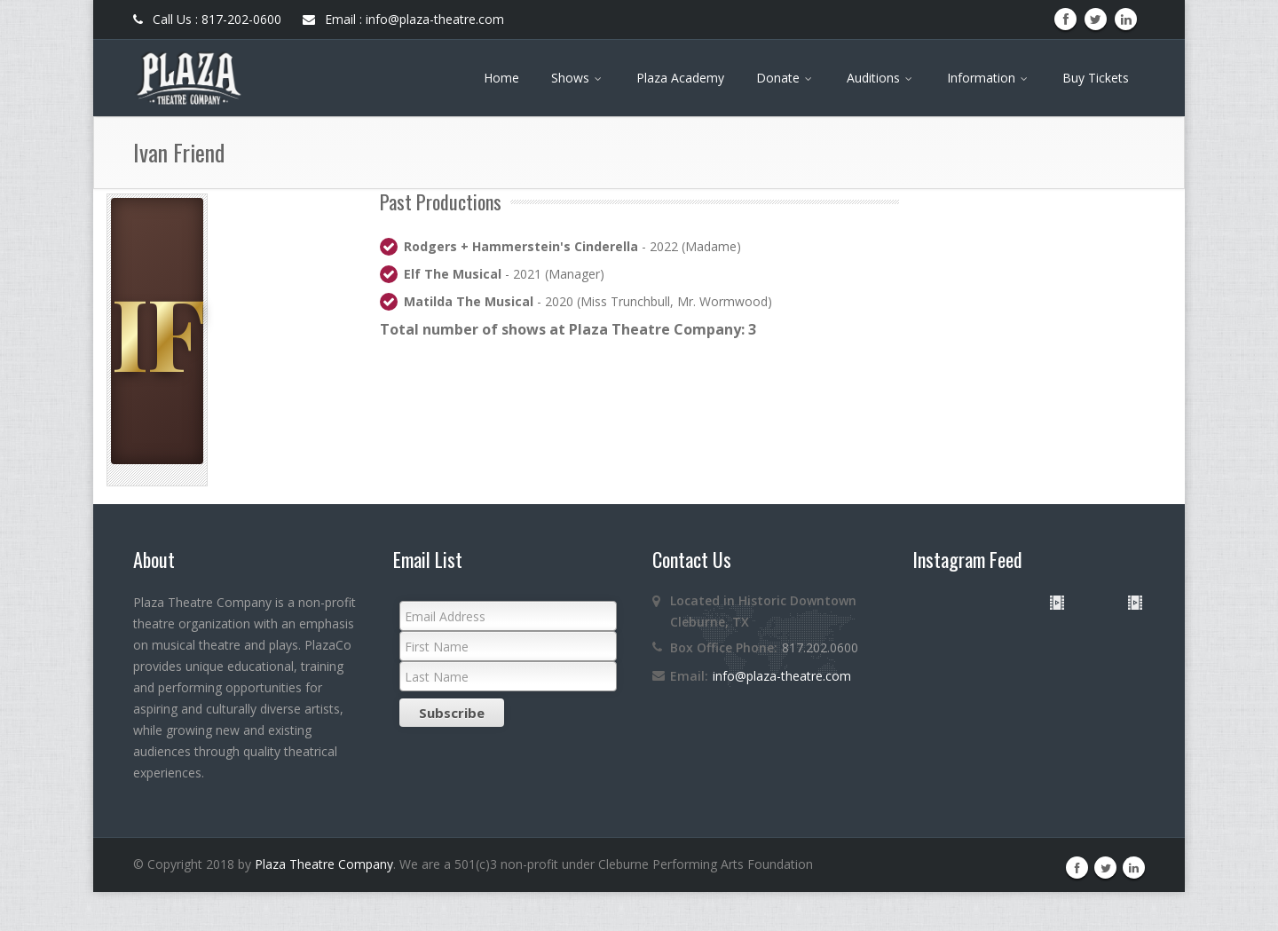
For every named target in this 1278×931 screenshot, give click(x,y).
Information (988, 77)
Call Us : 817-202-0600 (207, 19)
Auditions (881, 77)
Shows (577, 77)
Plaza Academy (680, 77)
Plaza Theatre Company (324, 903)
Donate (785, 77)
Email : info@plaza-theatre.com (403, 19)
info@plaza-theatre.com (782, 675)
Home (501, 77)
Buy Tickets (1095, 77)
